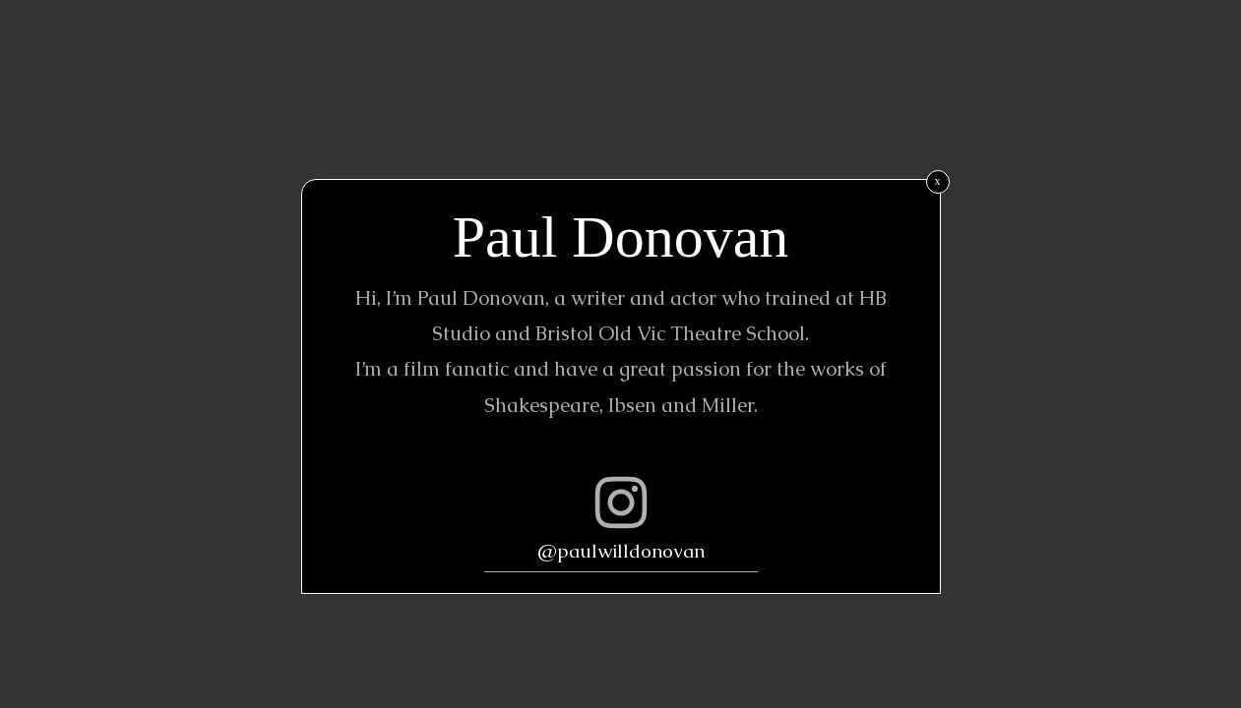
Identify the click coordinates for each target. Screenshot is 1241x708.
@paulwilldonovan (621, 551)
